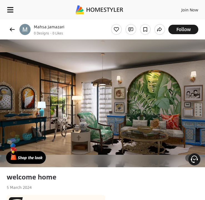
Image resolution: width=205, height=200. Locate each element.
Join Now (189, 10)
